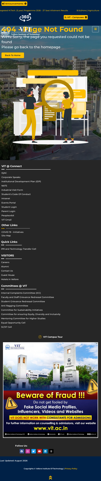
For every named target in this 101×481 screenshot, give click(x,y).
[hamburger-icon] (95, 29)
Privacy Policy (71, 469)
